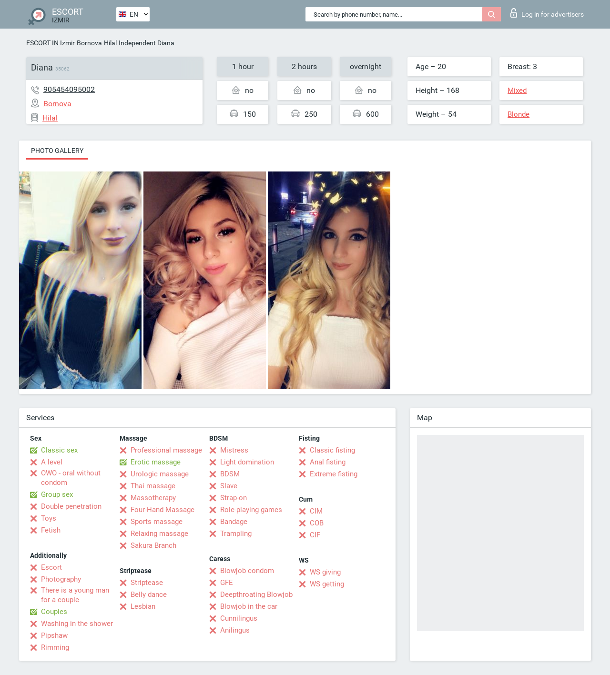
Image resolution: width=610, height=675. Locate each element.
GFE (226, 582)
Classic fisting (332, 450)
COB (317, 523)
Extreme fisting (333, 474)
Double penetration (71, 506)
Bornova (89, 43)
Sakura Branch (153, 545)
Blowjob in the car (248, 606)
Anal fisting (328, 462)
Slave (228, 486)
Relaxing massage (159, 533)
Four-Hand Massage (162, 509)
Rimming (55, 647)
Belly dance (149, 594)
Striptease (147, 582)
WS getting (327, 584)
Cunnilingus (238, 618)
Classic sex (59, 450)
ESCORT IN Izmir (50, 43)
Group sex (57, 494)
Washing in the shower (77, 623)
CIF (315, 535)
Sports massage (157, 521)
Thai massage (153, 486)
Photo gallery (57, 150)
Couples (54, 611)
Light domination (247, 462)
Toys (48, 518)
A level (51, 462)
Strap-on (233, 498)
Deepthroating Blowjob (256, 594)
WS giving (325, 572)
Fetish (51, 530)
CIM (316, 511)
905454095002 (69, 89)
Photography (61, 579)
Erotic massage (156, 462)
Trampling (236, 533)
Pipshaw (54, 635)
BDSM (230, 474)
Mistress (234, 450)
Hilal (110, 43)
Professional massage (166, 450)
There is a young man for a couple (75, 595)
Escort (51, 567)
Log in (547, 13)
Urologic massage (160, 474)
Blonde (518, 114)
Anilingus (235, 630)
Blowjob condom (247, 570)
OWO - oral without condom (71, 478)
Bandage (233, 521)
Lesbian (143, 606)
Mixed (517, 90)
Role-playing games (251, 509)
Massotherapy (153, 498)
